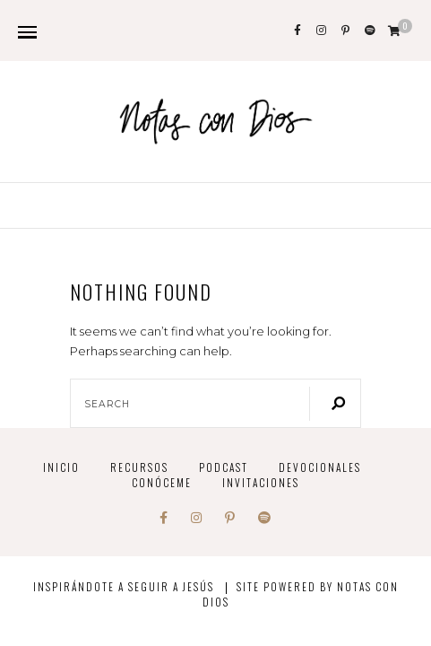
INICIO (61, 467)
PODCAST (223, 467)
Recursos (139, 467)
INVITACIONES (260, 482)
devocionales (320, 467)
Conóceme (162, 482)
